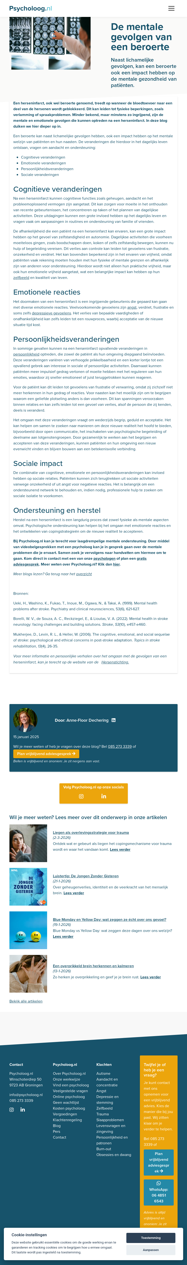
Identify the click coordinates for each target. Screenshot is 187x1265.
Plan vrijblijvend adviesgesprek (46, 753)
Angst (101, 1091)
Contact (59, 1137)
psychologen (104, 558)
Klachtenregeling (67, 1120)
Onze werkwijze (66, 1079)
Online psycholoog (69, 1096)
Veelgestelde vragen (70, 1091)
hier (116, 564)
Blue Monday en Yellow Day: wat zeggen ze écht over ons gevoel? (109, 919)
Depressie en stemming (107, 1099)
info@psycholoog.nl (26, 1095)
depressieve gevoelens (51, 313)
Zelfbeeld (104, 1108)
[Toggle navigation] (171, 8)
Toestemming (151, 1238)
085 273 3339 (120, 746)
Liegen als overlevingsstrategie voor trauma (91, 832)
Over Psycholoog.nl (69, 1073)
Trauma (102, 1114)
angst (132, 307)
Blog (57, 1125)
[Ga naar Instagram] (82, 797)
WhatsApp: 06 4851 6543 (158, 1192)
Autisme (103, 1073)
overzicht (84, 574)
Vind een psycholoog (71, 1085)
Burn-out (103, 1149)
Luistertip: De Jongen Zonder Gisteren (86, 876)
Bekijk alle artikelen (26, 1001)
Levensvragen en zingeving (110, 1128)
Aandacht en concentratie (107, 1082)
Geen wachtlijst (66, 1102)
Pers (56, 1131)
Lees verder (120, 849)
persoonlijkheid (26, 354)
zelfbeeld (21, 277)
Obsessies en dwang (113, 1154)
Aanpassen (151, 1250)
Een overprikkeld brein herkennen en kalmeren (93, 966)
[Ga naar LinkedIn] (104, 797)
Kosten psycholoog (69, 1108)
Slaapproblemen (110, 1120)
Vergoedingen (65, 1114)
